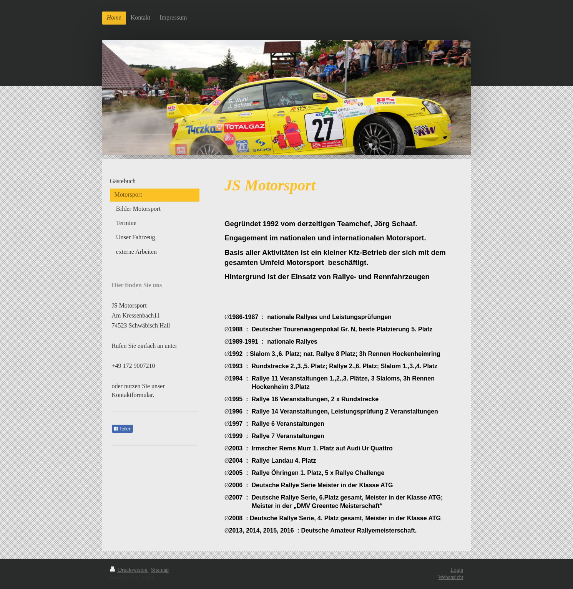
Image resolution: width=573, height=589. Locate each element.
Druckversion (129, 570)
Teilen (122, 429)
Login (456, 570)
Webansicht (450, 577)
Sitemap (160, 570)
